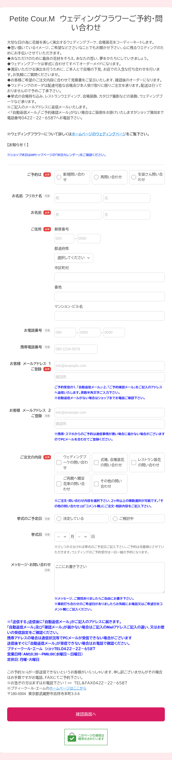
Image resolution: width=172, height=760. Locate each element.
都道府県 (61, 248)
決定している (70, 518)
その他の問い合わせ (108, 483)
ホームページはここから (67, 688)
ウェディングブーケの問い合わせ (72, 462)
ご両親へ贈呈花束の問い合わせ (70, 483)
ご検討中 (123, 518)
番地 (58, 287)
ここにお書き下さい (109, 577)
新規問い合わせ (70, 177)
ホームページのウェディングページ (99, 134)
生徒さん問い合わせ (147, 177)
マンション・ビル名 (68, 306)
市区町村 (61, 268)
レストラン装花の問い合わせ (146, 462)
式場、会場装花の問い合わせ (109, 462)
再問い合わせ (108, 177)
